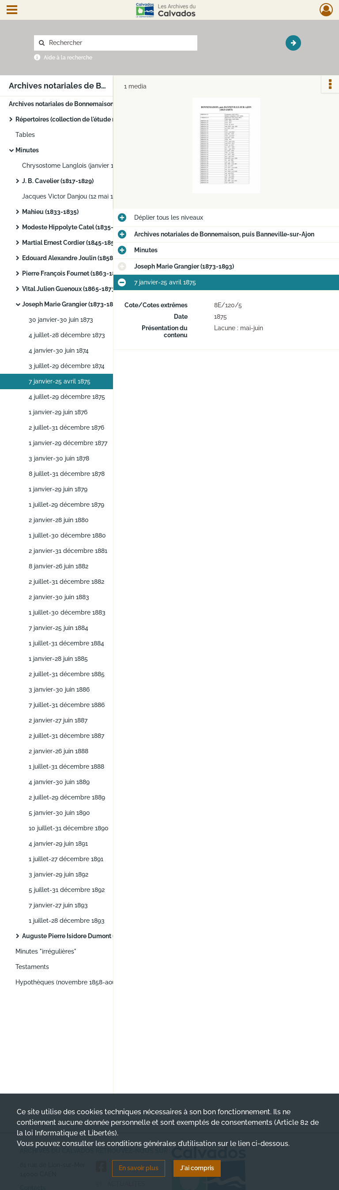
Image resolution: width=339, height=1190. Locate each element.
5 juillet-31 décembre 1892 (67, 889)
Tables (25, 134)
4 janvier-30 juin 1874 (59, 350)
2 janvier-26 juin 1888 (58, 751)
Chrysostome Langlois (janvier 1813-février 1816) (91, 165)
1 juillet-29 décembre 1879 (66, 504)
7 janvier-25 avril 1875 (59, 381)
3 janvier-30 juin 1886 (59, 689)
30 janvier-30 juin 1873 (61, 319)
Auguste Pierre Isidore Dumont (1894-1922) (84, 935)
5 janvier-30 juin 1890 (59, 812)
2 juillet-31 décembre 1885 (67, 674)
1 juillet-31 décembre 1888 (66, 766)
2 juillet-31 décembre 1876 (66, 427)
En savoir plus (138, 1168)
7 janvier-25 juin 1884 (58, 627)
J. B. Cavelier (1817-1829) (58, 180)
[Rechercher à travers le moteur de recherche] (120, 43)
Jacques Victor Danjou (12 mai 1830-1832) (81, 196)
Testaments (32, 966)
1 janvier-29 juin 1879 (58, 489)
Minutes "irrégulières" (45, 951)
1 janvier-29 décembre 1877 (68, 442)
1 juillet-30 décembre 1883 (67, 612)
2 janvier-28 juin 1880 (59, 519)
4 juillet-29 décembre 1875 (67, 396)
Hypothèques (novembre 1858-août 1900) (75, 982)
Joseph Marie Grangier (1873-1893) (72, 304)
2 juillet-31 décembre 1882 (66, 581)
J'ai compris (197, 1168)
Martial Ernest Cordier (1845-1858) (71, 242)
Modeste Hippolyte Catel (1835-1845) (75, 227)
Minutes (27, 150)
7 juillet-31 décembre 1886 (67, 704)
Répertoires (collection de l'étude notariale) (77, 119)
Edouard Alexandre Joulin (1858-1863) (77, 258)
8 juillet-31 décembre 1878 (67, 473)
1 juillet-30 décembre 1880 (67, 535)
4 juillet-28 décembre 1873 (67, 335)
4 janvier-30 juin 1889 (59, 781)
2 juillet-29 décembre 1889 (67, 797)
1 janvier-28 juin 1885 (58, 658)
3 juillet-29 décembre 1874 (67, 365)
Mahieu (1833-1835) (50, 211)
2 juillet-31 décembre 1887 (66, 735)
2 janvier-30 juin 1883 (59, 597)
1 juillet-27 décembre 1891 (66, 858)
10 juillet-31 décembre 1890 (69, 828)
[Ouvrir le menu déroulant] (12, 10)
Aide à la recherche (68, 58)
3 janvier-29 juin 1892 (58, 874)
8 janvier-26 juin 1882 (58, 566)
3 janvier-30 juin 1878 (59, 458)
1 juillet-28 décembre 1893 (67, 920)
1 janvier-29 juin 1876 (58, 412)
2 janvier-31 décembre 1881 (68, 550)
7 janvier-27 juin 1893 (58, 905)
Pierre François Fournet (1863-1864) (73, 273)
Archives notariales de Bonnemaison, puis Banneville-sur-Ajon (97, 103)
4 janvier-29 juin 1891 (58, 843)
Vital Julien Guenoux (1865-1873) (69, 288)
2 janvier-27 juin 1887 (58, 720)
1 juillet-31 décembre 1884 (66, 643)
